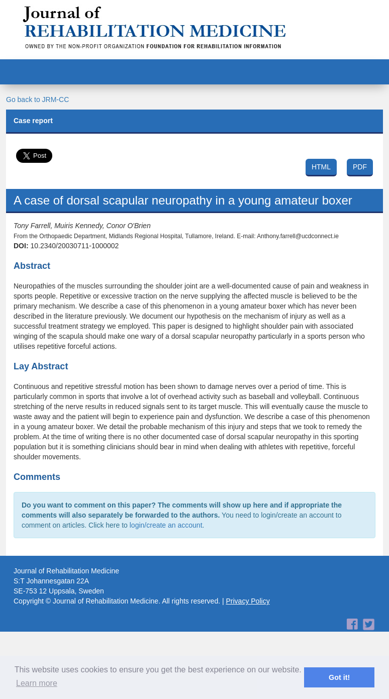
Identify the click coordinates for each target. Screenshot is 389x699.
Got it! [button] (339, 677)
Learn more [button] (36, 683)
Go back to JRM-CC (37, 99)
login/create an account (166, 525)
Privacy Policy (248, 601)
